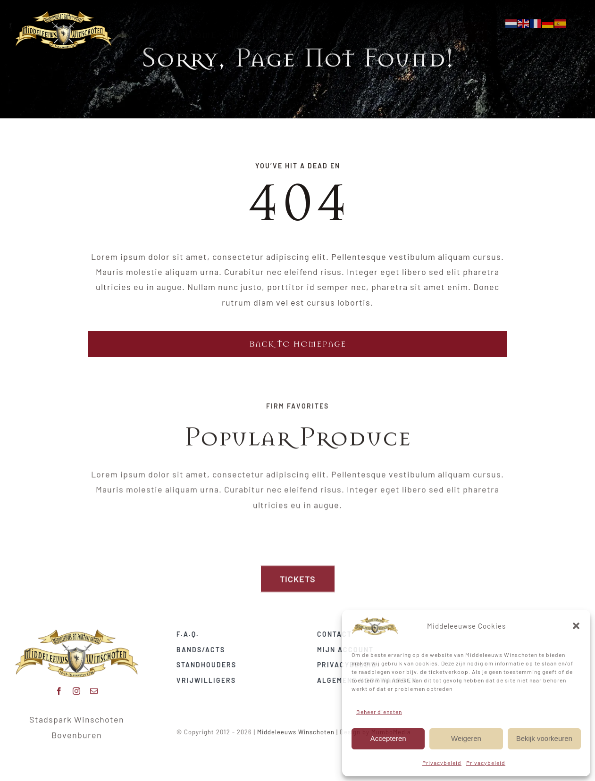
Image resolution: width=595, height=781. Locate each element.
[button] (576, 626)
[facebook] (59, 687)
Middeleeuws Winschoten (299, 732)
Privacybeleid (441, 762)
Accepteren (388, 738)
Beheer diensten (379, 711)
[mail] (94, 687)
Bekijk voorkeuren (544, 738)
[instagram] (77, 687)
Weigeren (466, 738)
